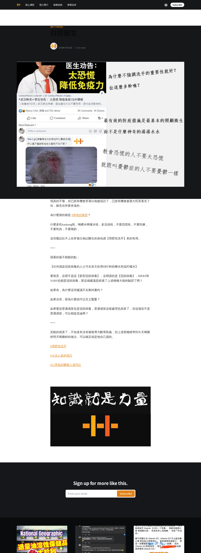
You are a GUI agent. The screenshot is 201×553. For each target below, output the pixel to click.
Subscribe (177, 4)
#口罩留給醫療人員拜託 (65, 365)
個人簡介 (43, 4)
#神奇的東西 (79, 215)
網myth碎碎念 (56, 27)
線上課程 (29, 4)
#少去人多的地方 (61, 355)
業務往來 (71, 4)
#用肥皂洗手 (58, 346)
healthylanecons (67, 44)
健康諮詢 (57, 4)
